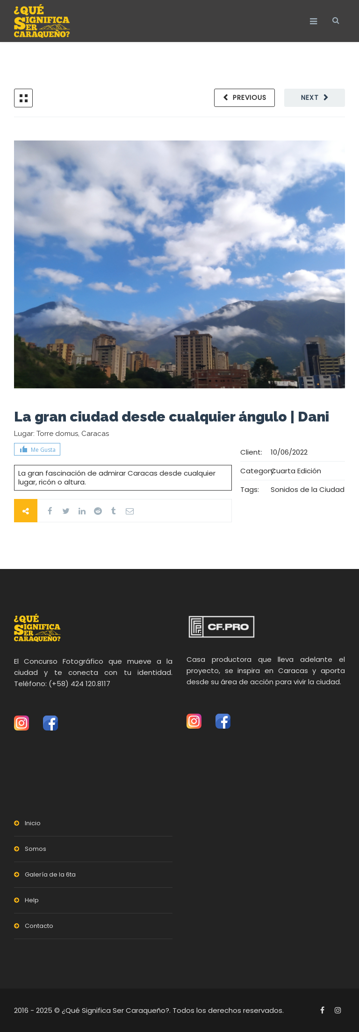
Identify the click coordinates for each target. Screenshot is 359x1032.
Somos (35, 848)
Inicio (33, 823)
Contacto (39, 925)
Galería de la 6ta (50, 874)
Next (310, 97)
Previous (249, 97)
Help (32, 900)
